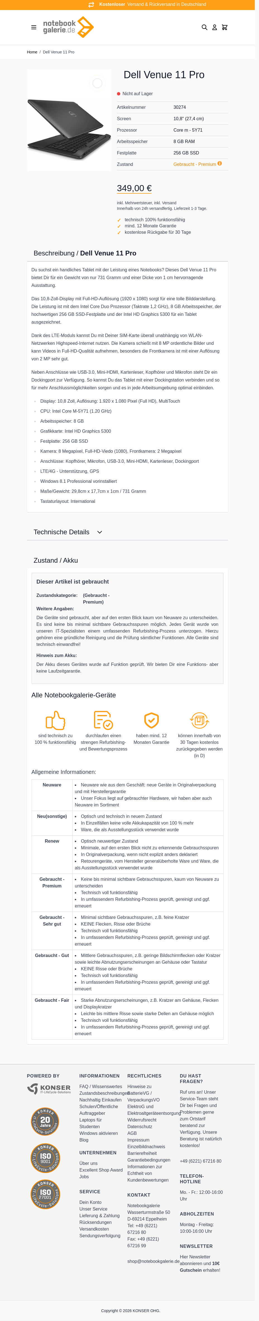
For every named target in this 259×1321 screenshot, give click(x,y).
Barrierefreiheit (142, 1153)
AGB (132, 1133)
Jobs (84, 1176)
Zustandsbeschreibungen (105, 1093)
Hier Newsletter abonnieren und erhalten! (200, 1263)
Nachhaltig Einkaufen (101, 1100)
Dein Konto (91, 1202)
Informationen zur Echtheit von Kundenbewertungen (148, 1173)
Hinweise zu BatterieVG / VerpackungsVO (144, 1093)
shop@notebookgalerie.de (154, 1261)
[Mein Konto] (214, 27)
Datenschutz (140, 1126)
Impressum (139, 1140)
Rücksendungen (96, 1222)
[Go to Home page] (68, 27)
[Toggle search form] (204, 27)
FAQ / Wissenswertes (101, 1086)
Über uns (89, 1163)
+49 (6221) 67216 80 (201, 1161)
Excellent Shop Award (101, 1170)
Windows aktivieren (99, 1133)
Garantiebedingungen (149, 1160)
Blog (84, 1140)
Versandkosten (94, 1229)
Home (32, 52)
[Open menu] (33, 27)
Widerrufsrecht (142, 1120)
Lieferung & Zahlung (100, 1215)
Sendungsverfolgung (100, 1235)
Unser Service (93, 1209)
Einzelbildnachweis (146, 1146)
